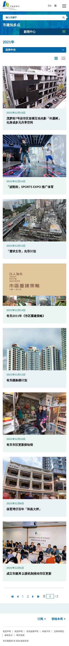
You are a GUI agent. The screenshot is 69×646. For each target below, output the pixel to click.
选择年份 (34, 50)
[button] (44, 31)
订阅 (42, 619)
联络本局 (59, 619)
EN (49, 5)
